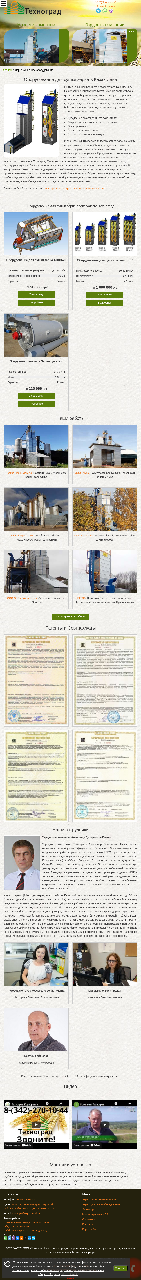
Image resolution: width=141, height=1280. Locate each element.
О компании (89, 1219)
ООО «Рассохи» (84, 535)
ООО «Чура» (82, 472)
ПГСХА (81, 598)
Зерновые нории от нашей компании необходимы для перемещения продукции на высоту (33, 46)
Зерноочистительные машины (100, 1199)
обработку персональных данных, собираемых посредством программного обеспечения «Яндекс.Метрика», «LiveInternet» (61, 1270)
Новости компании (36, 24)
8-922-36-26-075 (25, 1199)
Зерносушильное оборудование (34, 70)
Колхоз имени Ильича (19, 472)
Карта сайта (89, 1229)
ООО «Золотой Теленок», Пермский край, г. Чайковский (103, 46)
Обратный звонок (104, 6)
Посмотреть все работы (70, 616)
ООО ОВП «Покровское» (22, 598)
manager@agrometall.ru (26, 1213)
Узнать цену (36, 294)
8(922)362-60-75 (105, 2)
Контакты (87, 1224)
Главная (7, 70)
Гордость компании (104, 24)
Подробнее (36, 302)
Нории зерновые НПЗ (95, 1214)
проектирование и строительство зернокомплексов (73, 188)
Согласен (120, 1268)
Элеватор (88, 1209)
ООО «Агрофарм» (22, 535)
